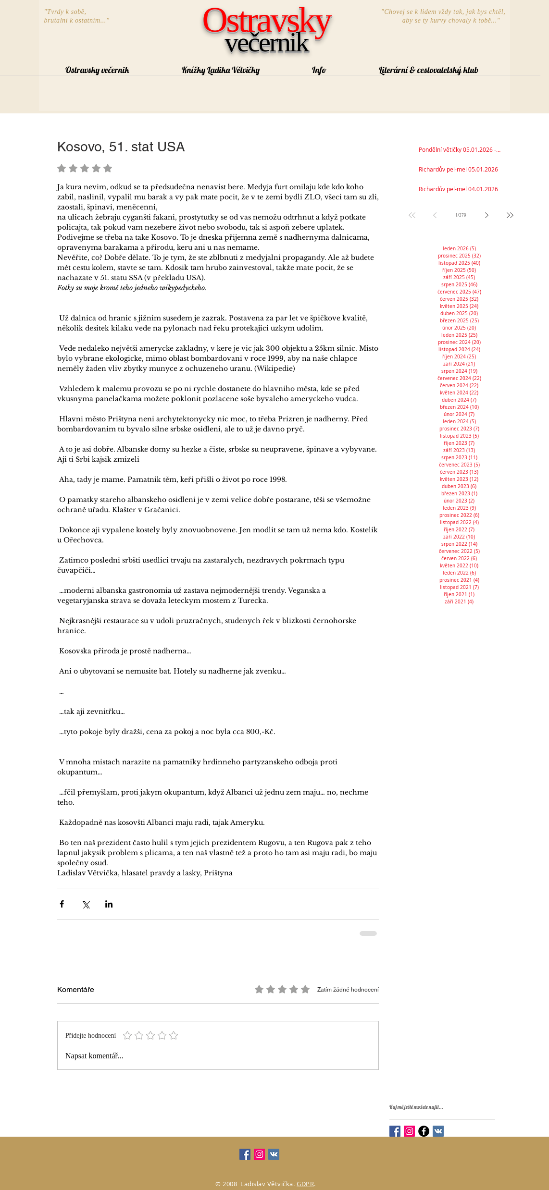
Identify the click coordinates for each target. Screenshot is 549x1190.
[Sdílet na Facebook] (61, 903)
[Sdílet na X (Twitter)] (85, 903)
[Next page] (487, 215)
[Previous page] (435, 215)
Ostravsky (266, 19)
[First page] (412, 215)
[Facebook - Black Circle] (423, 1131)
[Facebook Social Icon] (394, 1131)
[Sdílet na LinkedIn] (108, 903)
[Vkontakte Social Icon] (438, 1131)
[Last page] (510, 215)
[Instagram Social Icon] (409, 1131)
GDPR (305, 1183)
